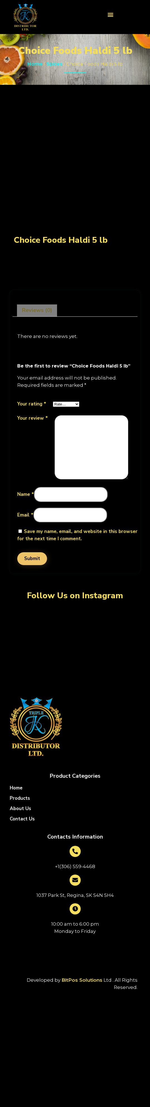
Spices (54, 64)
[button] (110, 14)
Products (20, 798)
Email (25, 515)
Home (35, 64)
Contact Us (22, 819)
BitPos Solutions (82, 980)
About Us (20, 809)
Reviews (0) (37, 310)
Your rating (31, 404)
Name (25, 494)
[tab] (37, 310)
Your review (32, 418)
